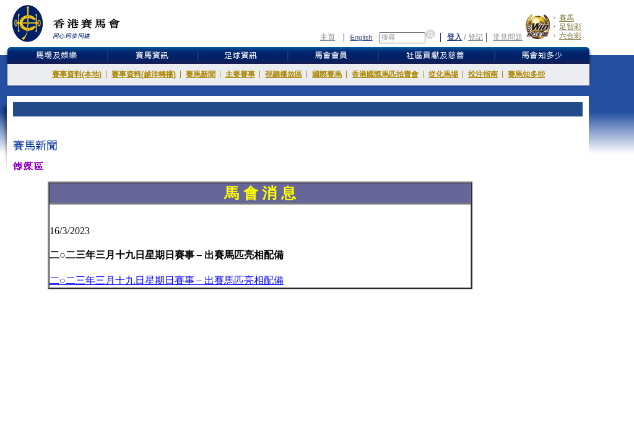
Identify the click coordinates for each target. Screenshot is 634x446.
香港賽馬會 (75, 23)
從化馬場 (443, 74)
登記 (475, 37)
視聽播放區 (283, 74)
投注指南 (483, 74)
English (361, 37)
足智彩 (570, 26)
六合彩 (570, 36)
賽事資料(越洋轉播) (143, 74)
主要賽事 (240, 74)
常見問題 (508, 37)
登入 (454, 37)
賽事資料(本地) (77, 74)
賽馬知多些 (526, 74)
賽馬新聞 (200, 74)
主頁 (327, 37)
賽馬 (566, 18)
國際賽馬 (327, 74)
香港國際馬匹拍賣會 (385, 74)
